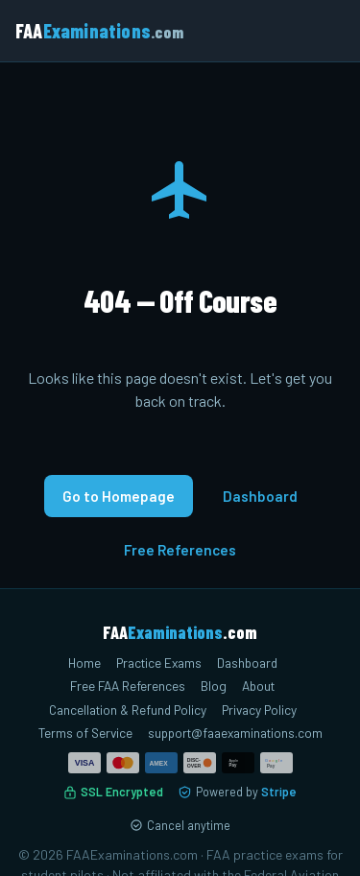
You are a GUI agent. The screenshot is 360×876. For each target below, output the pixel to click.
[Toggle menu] (325, 31)
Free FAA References (127, 685)
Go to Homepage (118, 496)
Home (84, 662)
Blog (214, 685)
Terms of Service (85, 732)
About (258, 685)
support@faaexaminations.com (235, 732)
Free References (180, 549)
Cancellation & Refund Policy (127, 709)
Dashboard (260, 496)
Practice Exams (159, 662)
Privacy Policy (259, 709)
